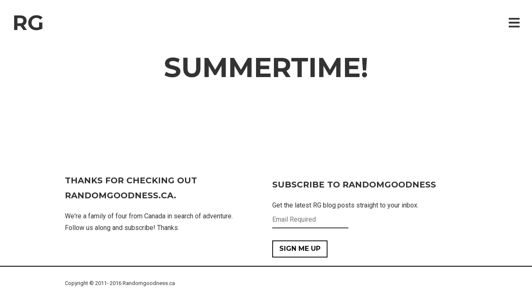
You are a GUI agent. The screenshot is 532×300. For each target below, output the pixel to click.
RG (28, 22)
